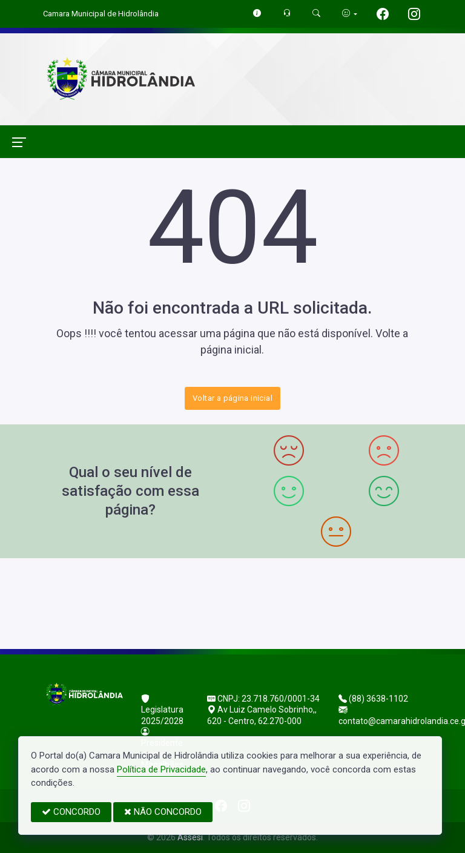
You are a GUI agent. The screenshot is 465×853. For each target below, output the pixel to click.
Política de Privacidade (161, 769)
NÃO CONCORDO (163, 811)
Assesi (190, 837)
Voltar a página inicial (232, 398)
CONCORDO (71, 811)
